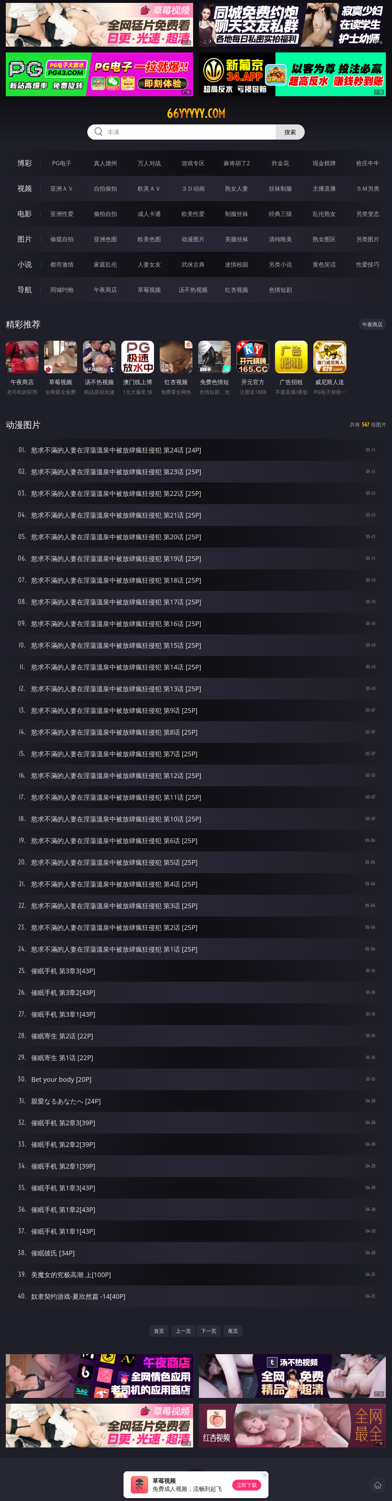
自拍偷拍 (105, 188)
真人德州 (105, 163)
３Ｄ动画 (193, 188)
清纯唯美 (280, 239)
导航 (24, 289)
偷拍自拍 (105, 214)
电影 (24, 213)
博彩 (24, 163)
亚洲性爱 (62, 214)
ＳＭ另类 (367, 188)
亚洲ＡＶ (62, 188)
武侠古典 (193, 264)
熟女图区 (324, 239)
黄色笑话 (324, 264)
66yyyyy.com (196, 113)
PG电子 (61, 163)
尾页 (233, 1330)
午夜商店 (105, 290)
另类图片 (367, 239)
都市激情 (62, 264)
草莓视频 (149, 290)
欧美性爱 (193, 214)
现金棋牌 (324, 163)
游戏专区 (193, 163)
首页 (159, 1330)
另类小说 (280, 264)
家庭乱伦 (105, 264)
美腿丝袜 (236, 239)
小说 (24, 264)
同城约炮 (62, 290)
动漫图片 (193, 239)
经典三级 (280, 214)
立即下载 (247, 1484)
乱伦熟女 (324, 214)
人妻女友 (149, 264)
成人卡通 (149, 214)
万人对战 (149, 163)
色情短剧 (280, 290)
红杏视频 (236, 290)
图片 (24, 239)
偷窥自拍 (62, 239)
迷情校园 (236, 264)
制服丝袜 (236, 214)
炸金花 (280, 163)
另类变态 (367, 214)
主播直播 (324, 188)
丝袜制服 (280, 188)
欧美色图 (149, 239)
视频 (24, 188)
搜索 (290, 132)
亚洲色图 (105, 239)
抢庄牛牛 (367, 163)
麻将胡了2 (237, 163)
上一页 (183, 1330)
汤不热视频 (193, 290)
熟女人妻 (236, 188)
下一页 (208, 1330)
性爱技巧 (367, 264)
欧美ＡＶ (149, 188)
